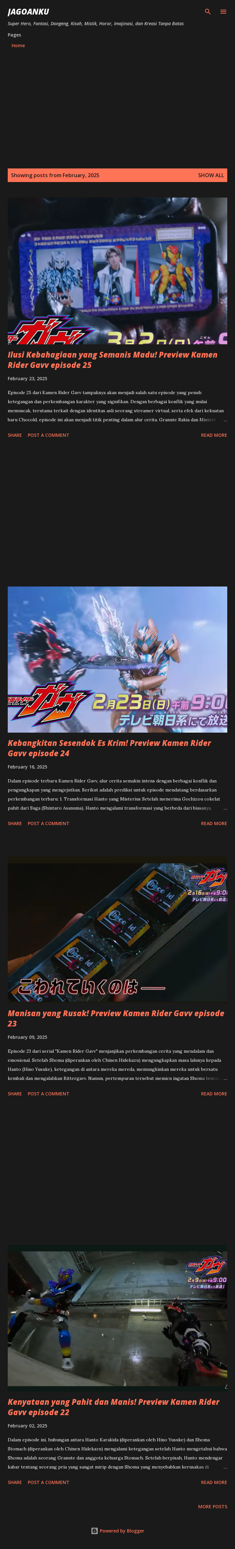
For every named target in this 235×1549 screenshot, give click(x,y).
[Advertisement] (117, 102)
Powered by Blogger (117, 1531)
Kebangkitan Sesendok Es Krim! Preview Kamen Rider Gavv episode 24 (109, 747)
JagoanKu (28, 11)
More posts (212, 1506)
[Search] (208, 12)
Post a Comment (48, 435)
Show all (211, 175)
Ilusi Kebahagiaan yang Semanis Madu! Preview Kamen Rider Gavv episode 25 (113, 359)
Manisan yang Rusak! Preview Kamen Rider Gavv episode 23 (116, 1018)
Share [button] (15, 435)
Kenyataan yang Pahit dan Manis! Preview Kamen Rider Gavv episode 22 (113, 1406)
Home (18, 45)
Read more (214, 435)
